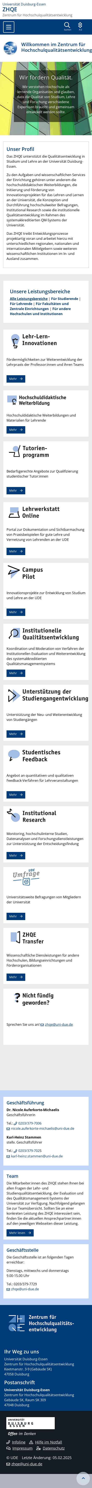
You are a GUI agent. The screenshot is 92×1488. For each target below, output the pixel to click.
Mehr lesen (17, 1233)
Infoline (15, 1442)
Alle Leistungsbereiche (29, 298)
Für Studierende (64, 298)
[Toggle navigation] (8, 27)
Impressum (19, 1448)
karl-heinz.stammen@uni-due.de (37, 1156)
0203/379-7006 (29, 1123)
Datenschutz (50, 1448)
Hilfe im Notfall (45, 1442)
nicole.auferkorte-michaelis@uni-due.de (42, 1128)
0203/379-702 (29, 1150)
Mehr (13, 379)
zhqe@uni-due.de (59, 1024)
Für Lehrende (21, 303)
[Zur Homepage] (46, 4)
